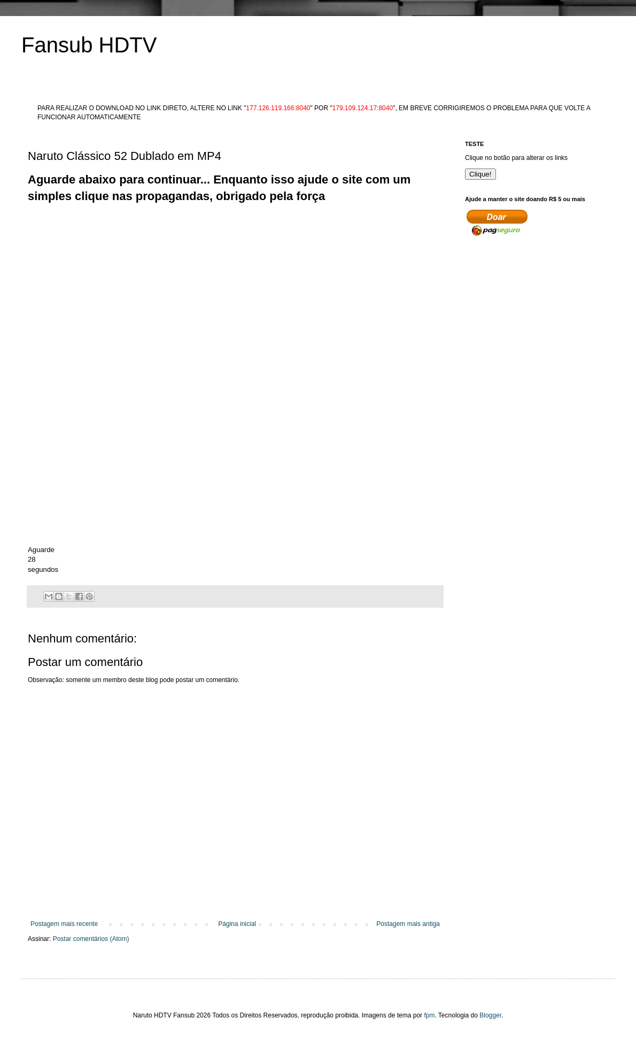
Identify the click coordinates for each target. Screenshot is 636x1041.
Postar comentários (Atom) (91, 939)
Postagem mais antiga (408, 924)
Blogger (490, 1015)
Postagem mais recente (64, 924)
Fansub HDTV (89, 45)
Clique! (480, 174)
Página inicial (237, 924)
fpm (429, 1015)
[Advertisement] (100, 305)
